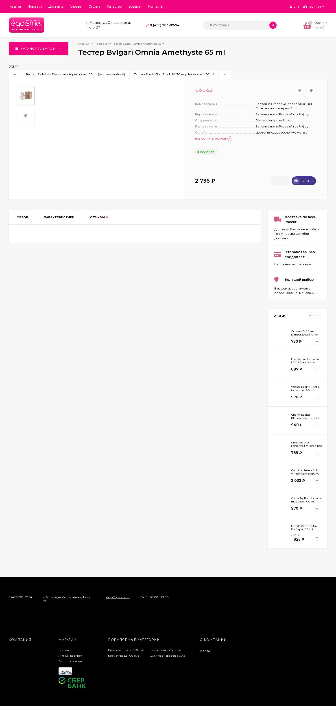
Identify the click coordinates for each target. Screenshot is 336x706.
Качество (114, 6)
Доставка (55, 6)
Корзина (65, 650)
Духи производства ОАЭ (168, 655)
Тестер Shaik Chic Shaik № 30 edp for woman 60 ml (174, 74)
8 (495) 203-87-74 (164, 25)
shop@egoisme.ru (117, 597)
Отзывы (76, 6)
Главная (15, 6)
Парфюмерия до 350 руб (126, 650)
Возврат (135, 6)
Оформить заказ (70, 661)
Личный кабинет (70, 655)
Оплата (94, 6)
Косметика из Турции (166, 650)
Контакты (155, 6)
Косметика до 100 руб (124, 655)
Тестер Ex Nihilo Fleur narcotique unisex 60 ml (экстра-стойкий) (75, 74)
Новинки (34, 6)
